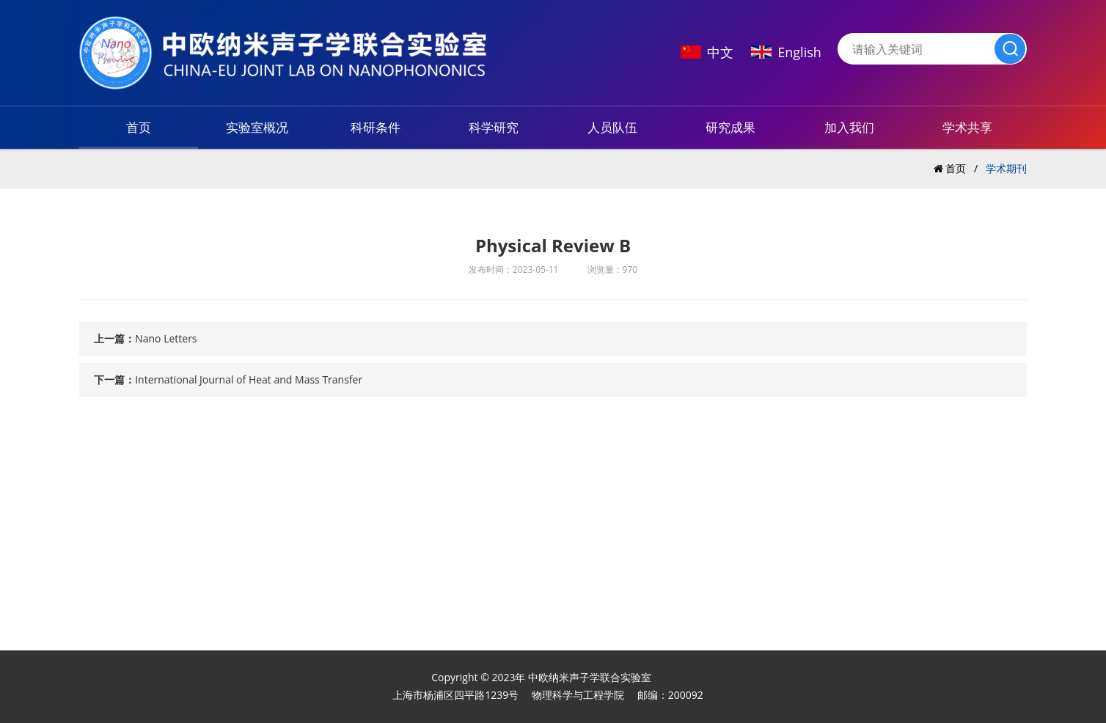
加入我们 (849, 127)
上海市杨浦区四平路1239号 (455, 695)
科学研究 (494, 127)
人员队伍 (612, 127)
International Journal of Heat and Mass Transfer (248, 379)
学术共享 (967, 127)
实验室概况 (257, 127)
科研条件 (375, 127)
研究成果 (730, 127)
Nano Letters (166, 338)
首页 (138, 127)
